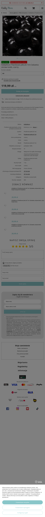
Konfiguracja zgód (22, 513)
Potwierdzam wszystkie (22, 502)
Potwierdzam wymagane (22, 507)
